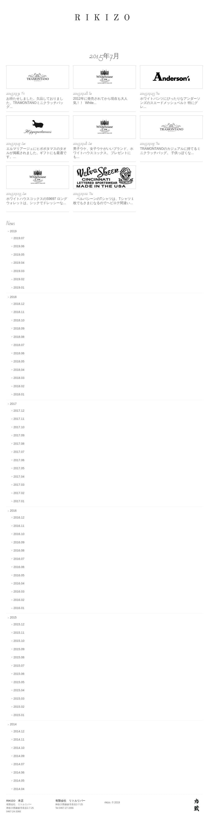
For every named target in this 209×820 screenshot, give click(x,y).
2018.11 (19, 312)
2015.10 (19, 640)
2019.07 (19, 238)
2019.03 (19, 271)
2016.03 (19, 591)
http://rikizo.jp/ (196, 805)
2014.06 (19, 772)
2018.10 (19, 320)
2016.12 (19, 517)
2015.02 (19, 706)
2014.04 (19, 789)
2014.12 (19, 731)
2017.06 (19, 460)
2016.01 (19, 608)
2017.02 (19, 493)
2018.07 (19, 345)
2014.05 (19, 780)
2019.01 (19, 287)
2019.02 (19, 279)
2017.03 (19, 484)
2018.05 (19, 361)
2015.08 (19, 657)
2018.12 (19, 303)
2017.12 (19, 410)
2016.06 (19, 567)
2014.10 (19, 747)
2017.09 (19, 435)
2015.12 (19, 624)
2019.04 (19, 262)
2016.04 (19, 583)
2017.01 (19, 501)
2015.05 (19, 682)
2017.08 (19, 443)
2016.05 (19, 575)
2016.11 (19, 525)
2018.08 (19, 336)
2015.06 (19, 673)
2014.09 (19, 756)
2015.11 (19, 632)
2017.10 (19, 427)
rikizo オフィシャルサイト (104, 17)
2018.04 (19, 369)
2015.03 (19, 698)
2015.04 (19, 690)
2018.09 (19, 328)
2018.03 (19, 378)
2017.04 (19, 476)
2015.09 (19, 649)
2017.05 (19, 468)
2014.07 (19, 764)
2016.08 (19, 550)
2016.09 (19, 542)
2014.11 (19, 739)
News (10, 223)
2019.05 (19, 254)
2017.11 (19, 418)
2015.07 (19, 665)
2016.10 (19, 534)
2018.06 (19, 353)
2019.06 (19, 246)
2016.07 (19, 558)
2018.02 (19, 386)
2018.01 (19, 394)
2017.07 (19, 451)
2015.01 (19, 715)
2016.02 (19, 600)
